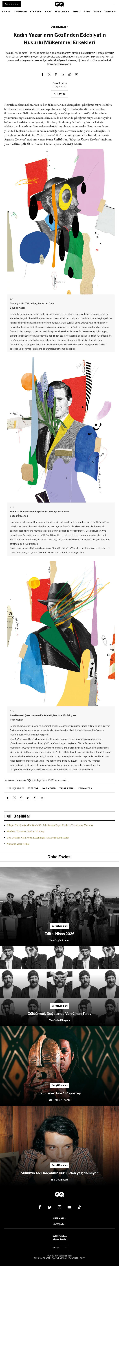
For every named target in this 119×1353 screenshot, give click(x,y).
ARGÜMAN (20, 11)
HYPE (87, 11)
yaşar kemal (67, 788)
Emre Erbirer (60, 83)
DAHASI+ (110, 11)
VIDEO (77, 11)
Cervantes (85, 788)
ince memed (49, 788)
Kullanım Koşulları (59, 1239)
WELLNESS (62, 11)
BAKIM (6, 11)
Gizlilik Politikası (59, 1236)
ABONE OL (11, 4)
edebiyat (33, 788)
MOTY (97, 11)
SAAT (48, 11)
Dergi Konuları (59, 26)
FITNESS (36, 11)
